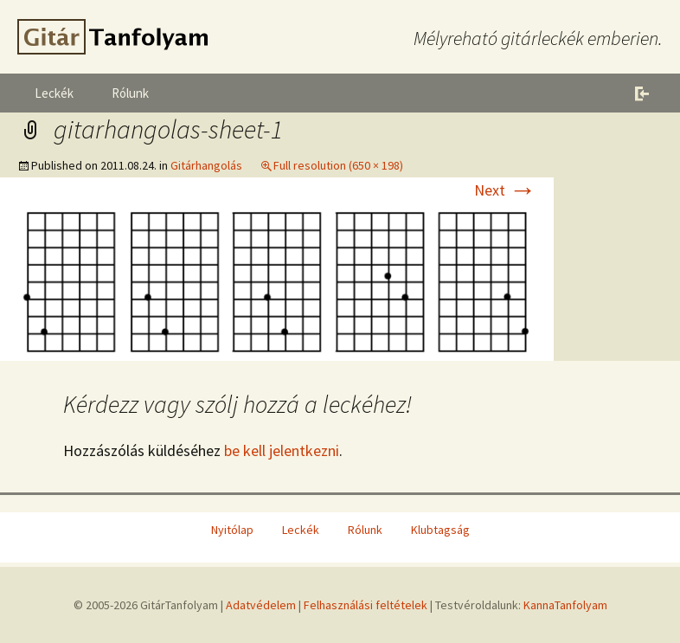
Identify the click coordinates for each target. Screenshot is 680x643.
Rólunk (130, 93)
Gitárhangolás (206, 165)
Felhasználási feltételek (365, 605)
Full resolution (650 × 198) (338, 165)
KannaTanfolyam (565, 605)
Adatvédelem (261, 605)
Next (505, 190)
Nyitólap (232, 529)
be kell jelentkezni (281, 450)
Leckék (54, 93)
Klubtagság (440, 529)
